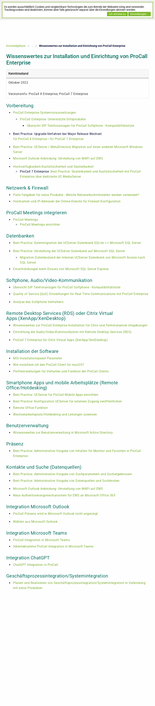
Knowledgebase (16, 45)
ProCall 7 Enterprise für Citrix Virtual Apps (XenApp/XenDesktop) (60, 340)
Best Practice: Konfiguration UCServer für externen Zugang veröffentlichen (67, 401)
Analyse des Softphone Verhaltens (38, 302)
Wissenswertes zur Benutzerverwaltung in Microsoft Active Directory (63, 432)
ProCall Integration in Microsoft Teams (41, 540)
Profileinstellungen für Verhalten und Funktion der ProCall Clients (61, 371)
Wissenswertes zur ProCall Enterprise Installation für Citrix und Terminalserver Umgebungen (80, 325)
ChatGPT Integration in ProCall (35, 565)
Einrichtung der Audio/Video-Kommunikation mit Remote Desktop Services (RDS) (72, 332)
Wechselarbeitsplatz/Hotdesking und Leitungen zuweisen (55, 414)
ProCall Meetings (25, 219)
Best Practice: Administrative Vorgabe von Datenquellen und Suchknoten (66, 481)
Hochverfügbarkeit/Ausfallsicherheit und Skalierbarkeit (53, 166)
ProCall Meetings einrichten (40, 224)
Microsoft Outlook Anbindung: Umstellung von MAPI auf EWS (58, 158)
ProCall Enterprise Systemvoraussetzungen (44, 112)
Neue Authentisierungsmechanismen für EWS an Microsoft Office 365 (64, 495)
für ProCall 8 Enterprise (30, 139)
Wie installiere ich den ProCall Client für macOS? (48, 365)
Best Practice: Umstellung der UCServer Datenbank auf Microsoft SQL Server (69, 251)
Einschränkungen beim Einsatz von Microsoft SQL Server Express (61, 269)
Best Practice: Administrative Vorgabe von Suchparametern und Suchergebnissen (72, 474)
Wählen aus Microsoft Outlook (35, 522)
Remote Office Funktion (30, 408)
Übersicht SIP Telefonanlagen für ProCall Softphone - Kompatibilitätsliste (80, 126)
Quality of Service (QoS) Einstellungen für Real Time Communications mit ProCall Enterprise (80, 294)
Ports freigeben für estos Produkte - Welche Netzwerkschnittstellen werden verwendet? (76, 195)
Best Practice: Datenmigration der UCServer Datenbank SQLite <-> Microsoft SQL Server (77, 243)
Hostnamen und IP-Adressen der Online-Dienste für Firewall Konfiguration (67, 201)
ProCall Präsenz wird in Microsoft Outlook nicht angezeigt (55, 514)
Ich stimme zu (117, 14)
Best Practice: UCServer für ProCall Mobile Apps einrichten (55, 395)
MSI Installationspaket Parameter (37, 358)
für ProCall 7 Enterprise (67, 139)
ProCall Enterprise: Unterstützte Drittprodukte (53, 119)
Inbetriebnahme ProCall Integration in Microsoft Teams (53, 546)
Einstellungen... (139, 14)
